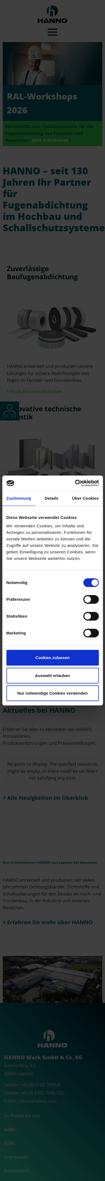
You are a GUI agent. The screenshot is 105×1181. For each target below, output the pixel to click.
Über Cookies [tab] (85, 498)
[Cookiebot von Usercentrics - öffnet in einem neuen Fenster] (75, 483)
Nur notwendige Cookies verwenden (52, 693)
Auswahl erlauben (52, 675)
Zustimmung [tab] (18, 498)
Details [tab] (51, 498)
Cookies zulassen (52, 657)
